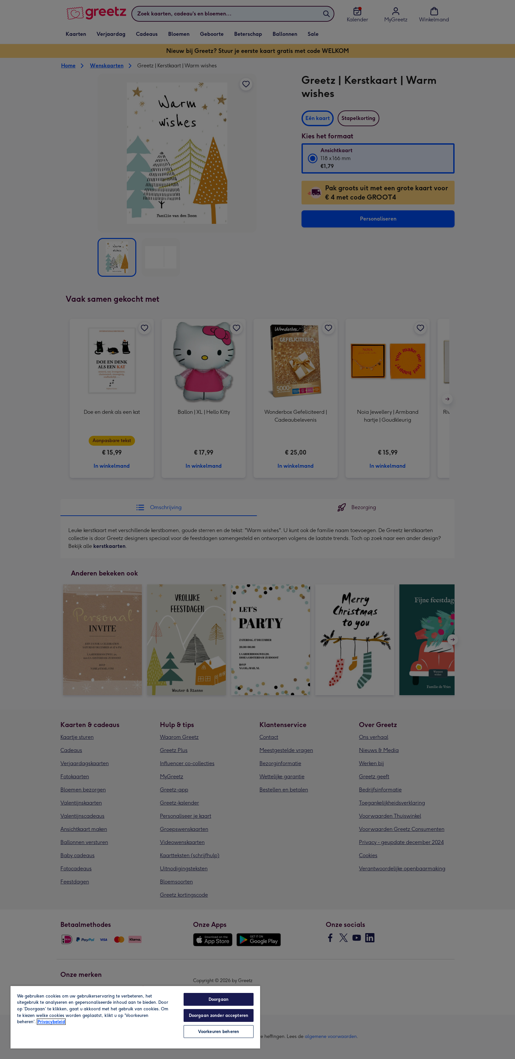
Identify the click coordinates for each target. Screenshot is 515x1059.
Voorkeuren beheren (218, 1031)
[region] (135, 1016)
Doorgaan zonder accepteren (218, 1015)
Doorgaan (219, 999)
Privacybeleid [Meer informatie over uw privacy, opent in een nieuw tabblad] (51, 1021)
